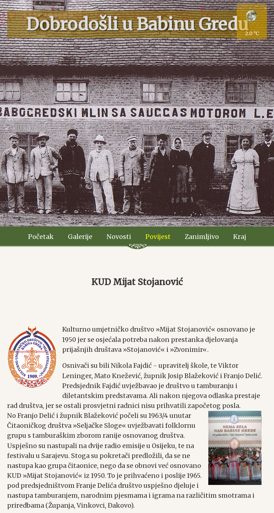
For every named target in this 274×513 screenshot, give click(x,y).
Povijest (158, 237)
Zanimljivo (202, 237)
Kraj (239, 237)
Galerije (80, 237)
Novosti (119, 237)
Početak (41, 237)
